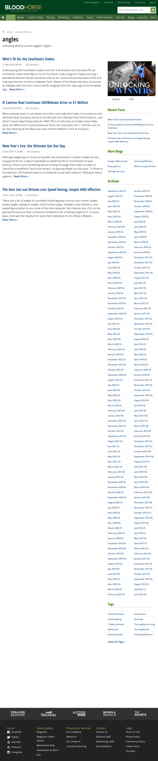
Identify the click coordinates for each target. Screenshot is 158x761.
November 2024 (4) (117, 242)
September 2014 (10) (144, 456)
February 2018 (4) (142, 247)
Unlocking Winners (23, 32)
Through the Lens (116, 171)
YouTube (14, 741)
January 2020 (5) (115, 538)
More (154, 17)
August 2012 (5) (141, 584)
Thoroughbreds (141, 629)
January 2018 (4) (142, 252)
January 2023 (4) (115, 354)
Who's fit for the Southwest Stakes (28, 59)
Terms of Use (133, 731)
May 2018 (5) (140, 231)
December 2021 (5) (117, 420)
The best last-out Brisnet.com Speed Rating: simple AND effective (51, 190)
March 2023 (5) (115, 344)
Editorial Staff (103, 736)
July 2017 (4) (140, 282)
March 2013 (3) (141, 548)
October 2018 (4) (142, 206)
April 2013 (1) (140, 543)
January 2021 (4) (115, 477)
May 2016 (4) (140, 354)
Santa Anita (140, 614)
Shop (109, 713)
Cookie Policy (132, 746)
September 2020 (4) (117, 497)
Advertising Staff (105, 741)
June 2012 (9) (140, 594)
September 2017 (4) (143, 272)
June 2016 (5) (140, 349)
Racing (51, 17)
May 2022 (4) (114, 395)
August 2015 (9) (141, 400)
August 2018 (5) (141, 216)
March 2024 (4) (115, 282)
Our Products (73, 741)
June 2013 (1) (140, 533)
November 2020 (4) (117, 487)
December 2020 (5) (117, 482)
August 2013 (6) (141, 522)
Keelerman (113, 629)
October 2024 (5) (116, 247)
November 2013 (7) (143, 507)
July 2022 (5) (113, 385)
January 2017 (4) (142, 313)
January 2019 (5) (142, 191)
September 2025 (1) (117, 191)
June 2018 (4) (140, 226)
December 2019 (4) (117, 543)
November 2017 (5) (143, 262)
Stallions (78, 17)
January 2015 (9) (142, 436)
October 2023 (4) (116, 308)
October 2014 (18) (142, 451)
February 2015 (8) (142, 431)
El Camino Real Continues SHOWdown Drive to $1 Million (45, 103)
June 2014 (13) (140, 471)
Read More (16, 89)
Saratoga (138, 619)
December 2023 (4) (117, 298)
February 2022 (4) (116, 410)
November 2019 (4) (117, 548)
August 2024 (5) (115, 257)
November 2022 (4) (117, 364)
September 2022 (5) (117, 374)
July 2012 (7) (140, 589)
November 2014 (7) (143, 446)
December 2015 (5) (143, 380)
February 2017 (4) (142, 308)
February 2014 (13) (143, 492)
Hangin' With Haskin (118, 161)
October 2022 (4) (116, 369)
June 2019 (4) (114, 574)
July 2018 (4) (140, 221)
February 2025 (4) (116, 226)
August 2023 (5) (115, 318)
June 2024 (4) (114, 267)
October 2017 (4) (142, 267)
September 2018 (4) (143, 211)
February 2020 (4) (116, 533)
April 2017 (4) (140, 298)
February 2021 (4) (116, 471)
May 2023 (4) (114, 334)
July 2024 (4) (113, 262)
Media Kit (71, 736)
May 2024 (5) (114, 272)
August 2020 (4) (115, 502)
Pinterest (14, 747)
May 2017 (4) (140, 293)
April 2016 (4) (140, 359)
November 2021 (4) (117, 425)
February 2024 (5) (116, 288)
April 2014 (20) (141, 482)
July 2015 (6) (140, 405)
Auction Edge (124, 2)
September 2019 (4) (117, 558)
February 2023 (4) (116, 349)
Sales (90, 17)
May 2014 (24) (140, 477)
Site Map (130, 751)
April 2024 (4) (114, 277)
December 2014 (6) (143, 441)
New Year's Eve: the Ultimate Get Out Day (33, 146)
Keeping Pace (114, 166)
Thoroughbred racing (144, 624)
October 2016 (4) (142, 328)
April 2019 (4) (114, 584)
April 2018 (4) (140, 237)
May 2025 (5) (114, 211)
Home (3, 31)
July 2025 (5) (113, 201)
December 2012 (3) (143, 563)
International (105, 17)
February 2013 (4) (142, 553)
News (20, 17)
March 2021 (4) (115, 466)
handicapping (114, 619)
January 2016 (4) (142, 374)
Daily (11, 17)
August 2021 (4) (115, 441)
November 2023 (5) (117, 303)
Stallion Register (91, 2)
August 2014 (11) (142, 461)
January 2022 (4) (115, 415)
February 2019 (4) (116, 594)
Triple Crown (35, 17)
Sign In (153, 2)
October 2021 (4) (116, 431)
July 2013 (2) (140, 528)
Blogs (131, 17)
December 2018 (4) (143, 196)
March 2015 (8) (141, 425)
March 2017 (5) (141, 303)
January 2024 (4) (115, 293)
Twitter (13, 737)
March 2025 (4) (115, 221)
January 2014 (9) (142, 497)
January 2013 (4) (142, 558)
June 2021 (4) (114, 451)
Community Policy (135, 741)
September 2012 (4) (143, 579)
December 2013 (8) (143, 502)
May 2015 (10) (140, 415)
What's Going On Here (145, 166)
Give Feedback (103, 746)
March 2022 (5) (115, 405)
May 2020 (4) (114, 517)
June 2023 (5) (114, 328)
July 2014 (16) (140, 466)
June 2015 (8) (140, 410)
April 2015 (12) (141, 420)
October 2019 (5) (116, 553)
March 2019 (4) (115, 589)
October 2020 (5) (116, 492)
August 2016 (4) (141, 339)
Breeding (63, 17)
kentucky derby (115, 634)
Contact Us (102, 731)
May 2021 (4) (114, 456)
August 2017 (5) (141, 277)
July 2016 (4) (140, 344)
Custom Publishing (76, 746)
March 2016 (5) (141, 364)
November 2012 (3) (143, 568)
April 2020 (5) (114, 522)
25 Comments (32, 108)
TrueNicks (108, 2)
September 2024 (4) (117, 252)
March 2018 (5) (141, 242)
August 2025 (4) (115, 196)
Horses (120, 17)
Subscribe (142, 17)
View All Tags (115, 642)
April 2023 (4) (114, 339)
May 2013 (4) (140, 538)
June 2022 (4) (114, 390)
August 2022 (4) (115, 380)
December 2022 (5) (117, 359)
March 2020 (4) (115, 528)
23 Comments (32, 64)
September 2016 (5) (143, 334)
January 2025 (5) (115, 231)
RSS (132, 99)
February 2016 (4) (142, 369)
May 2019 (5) (114, 579)
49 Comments (33, 151)
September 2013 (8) (143, 517)
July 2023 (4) (113, 323)
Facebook (14, 731)
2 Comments (32, 195)
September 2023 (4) (117, 313)
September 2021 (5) (117, 436)
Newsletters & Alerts (48, 750)
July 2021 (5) (113, 446)
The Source (140, 2)
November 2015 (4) (143, 385)
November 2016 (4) (143, 323)
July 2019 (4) (113, 568)
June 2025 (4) (114, 206)
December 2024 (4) (117, 237)
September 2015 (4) (143, 395)
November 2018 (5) (143, 201)
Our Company (73, 731)
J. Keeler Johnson (116, 624)
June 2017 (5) (140, 288)
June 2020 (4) (114, 512)
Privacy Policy (133, 736)
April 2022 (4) (114, 400)
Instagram (14, 752)
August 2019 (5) (115, 563)
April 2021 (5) (114, 461)
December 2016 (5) (143, 318)
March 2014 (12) (141, 487)
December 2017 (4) (143, 257)
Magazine (42, 731)
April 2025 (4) (114, 216)
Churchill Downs (116, 614)
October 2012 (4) (142, 574)
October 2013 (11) (142, 512)
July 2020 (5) (113, 507)
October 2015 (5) (142, 390)
